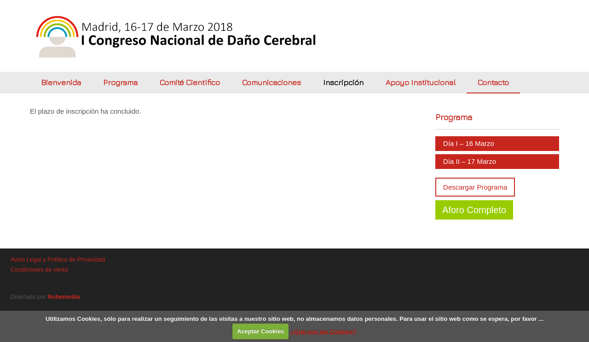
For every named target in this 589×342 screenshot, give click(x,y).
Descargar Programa (475, 187)
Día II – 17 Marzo (469, 161)
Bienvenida (61, 82)
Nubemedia (64, 296)
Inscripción (343, 82)
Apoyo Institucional (421, 82)
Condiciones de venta (39, 269)
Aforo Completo (474, 210)
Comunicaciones (271, 82)
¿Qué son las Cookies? (323, 331)
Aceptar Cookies (260, 331)
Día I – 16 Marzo (468, 143)
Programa (120, 82)
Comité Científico (190, 82)
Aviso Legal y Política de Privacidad (58, 259)
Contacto (493, 82)
